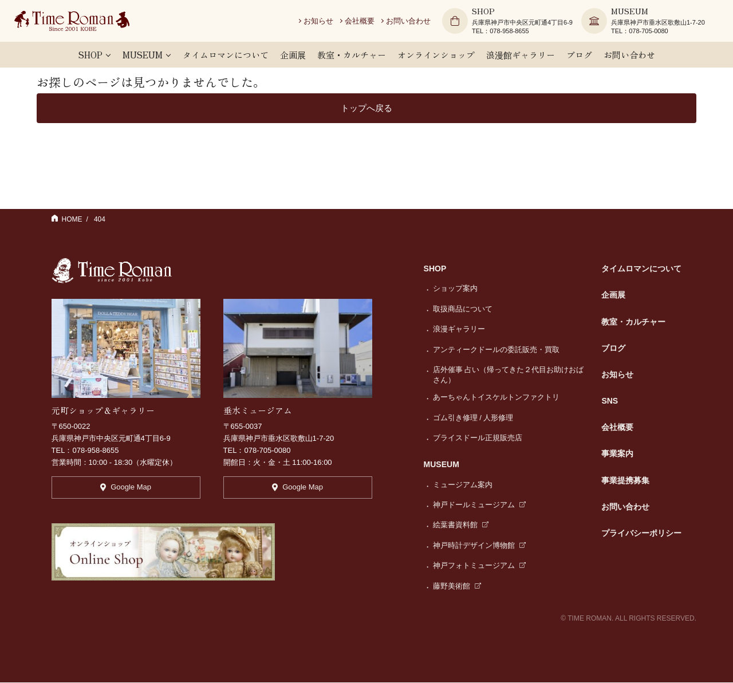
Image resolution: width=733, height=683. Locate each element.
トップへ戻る (366, 108)
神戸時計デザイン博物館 (479, 546)
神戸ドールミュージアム (479, 505)
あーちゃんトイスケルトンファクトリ (496, 398)
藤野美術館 (457, 586)
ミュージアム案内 (462, 485)
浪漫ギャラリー (459, 330)
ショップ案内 (455, 289)
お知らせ (325, 22)
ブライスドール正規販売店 (477, 438)
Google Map (125, 490)
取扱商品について (462, 309)
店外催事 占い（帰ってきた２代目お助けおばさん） (508, 375)
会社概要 (366, 22)
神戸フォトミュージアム (479, 566)
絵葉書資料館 (461, 526)
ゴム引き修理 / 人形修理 (473, 418)
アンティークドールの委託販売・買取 (496, 350)
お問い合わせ (414, 22)
